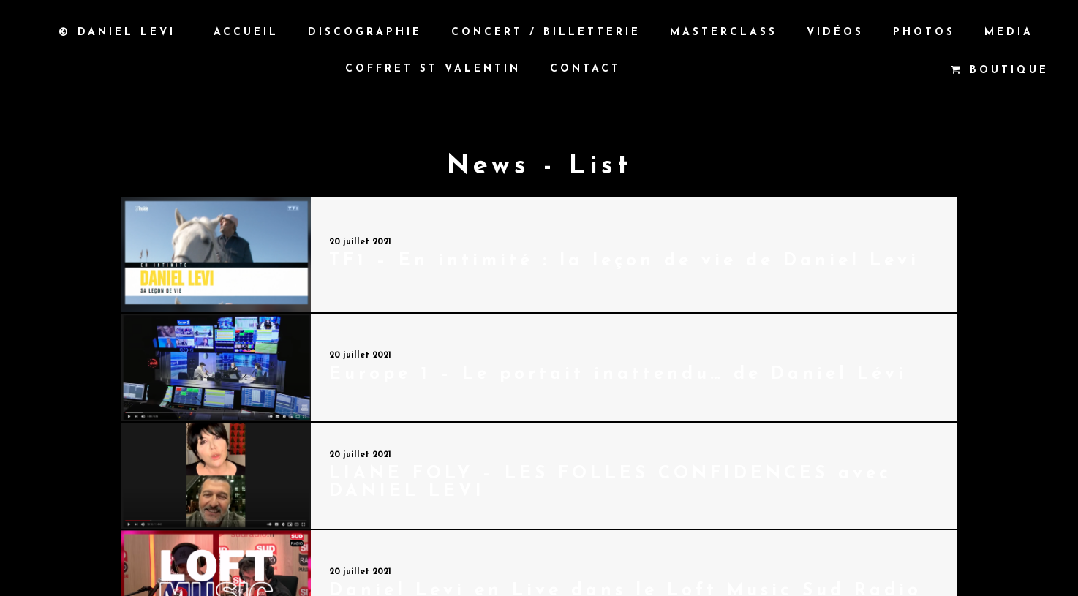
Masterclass (723, 32)
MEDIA (1008, 32)
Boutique (1000, 70)
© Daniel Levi (117, 32)
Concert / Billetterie (546, 32)
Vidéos (835, 32)
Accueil (246, 32)
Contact (585, 69)
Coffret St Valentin (433, 69)
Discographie (365, 32)
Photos (924, 32)
